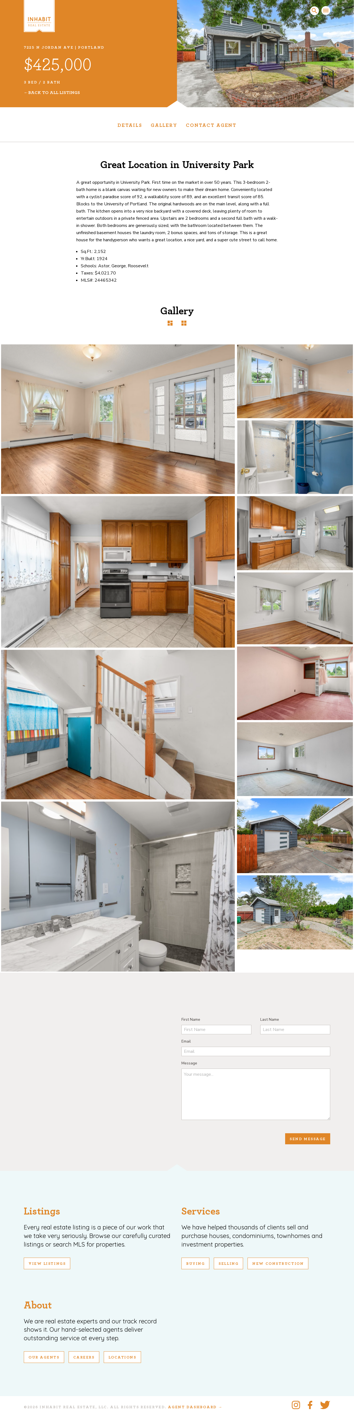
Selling (228, 1264)
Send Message (308, 1139)
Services (200, 1211)
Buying (195, 1264)
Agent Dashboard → (195, 1407)
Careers (84, 1357)
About (38, 1305)
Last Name (269, 1019)
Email (186, 1041)
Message (189, 1063)
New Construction (278, 1264)
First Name (190, 1019)
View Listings (47, 1264)
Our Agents (43, 1357)
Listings (42, 1211)
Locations (122, 1357)
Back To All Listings (54, 92)
